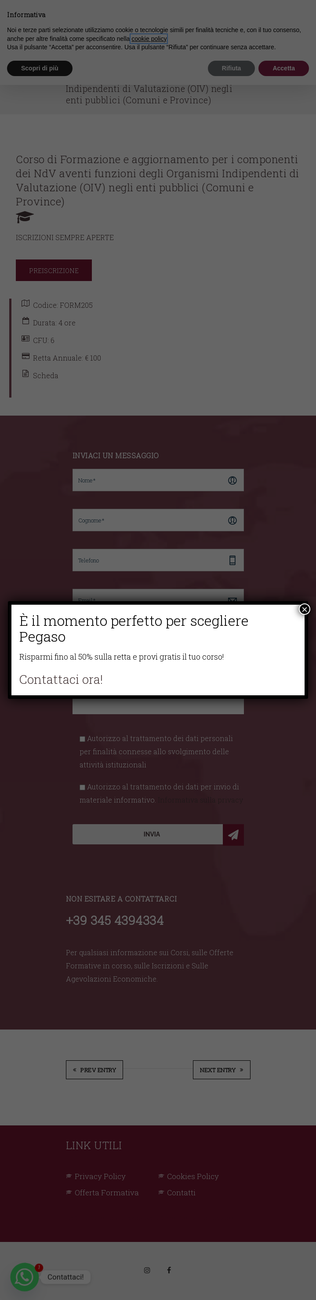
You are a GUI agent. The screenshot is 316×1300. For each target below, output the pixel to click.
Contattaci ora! (61, 679)
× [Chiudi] (304, 609)
